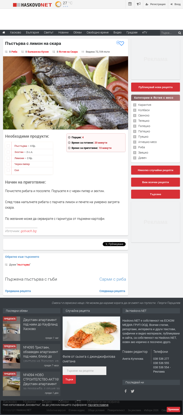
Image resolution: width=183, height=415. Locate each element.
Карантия (144, 105)
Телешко (143, 121)
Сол (16, 170)
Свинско (143, 115)
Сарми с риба (112, 279)
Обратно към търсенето (22, 256)
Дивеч (142, 158)
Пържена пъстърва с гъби (31, 279)
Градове (131, 32)
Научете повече (98, 405)
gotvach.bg (28, 231)
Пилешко (144, 126)
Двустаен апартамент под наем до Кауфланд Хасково (40, 324)
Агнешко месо (147, 142)
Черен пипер (22, 164)
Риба (14, 51)
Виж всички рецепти (155, 182)
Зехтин (19, 152)
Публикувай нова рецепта (155, 87)
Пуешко (143, 136)
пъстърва (23, 264)
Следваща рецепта (112, 291)
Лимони (19, 158)
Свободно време (98, 32)
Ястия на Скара (68, 51)
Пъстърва (21, 146)
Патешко (144, 131)
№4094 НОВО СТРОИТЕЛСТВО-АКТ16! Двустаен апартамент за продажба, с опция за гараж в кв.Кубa (41, 384)
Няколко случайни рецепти (155, 170)
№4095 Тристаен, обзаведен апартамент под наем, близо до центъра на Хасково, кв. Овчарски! (41, 356)
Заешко (143, 152)
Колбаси (144, 110)
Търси (69, 379)
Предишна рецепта (18, 291)
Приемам (173, 409)
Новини (63, 32)
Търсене (155, 194)
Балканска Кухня (38, 51)
